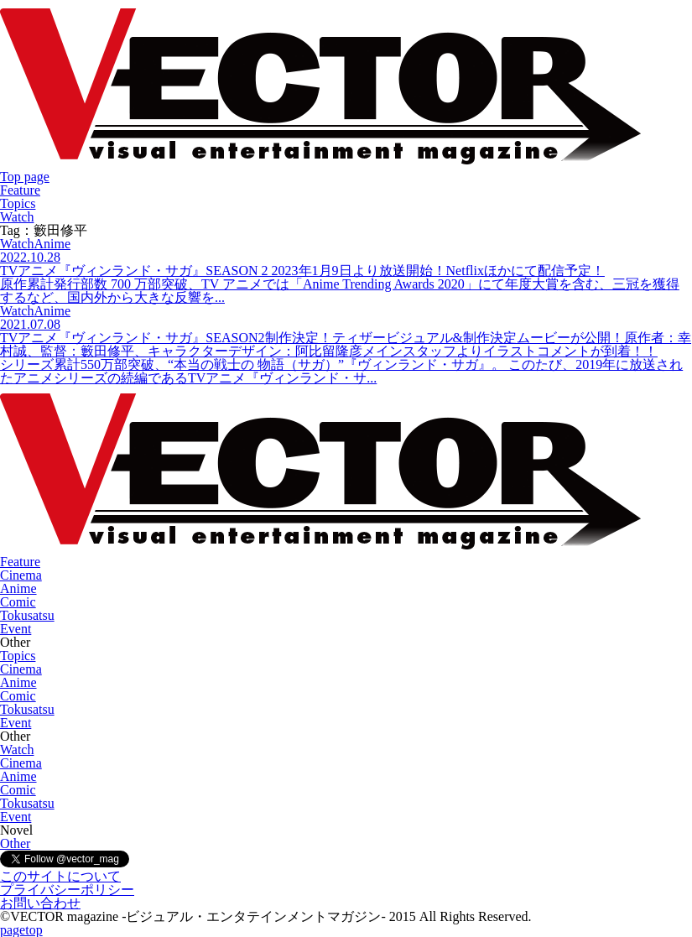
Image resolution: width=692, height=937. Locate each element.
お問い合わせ (40, 903)
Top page (24, 176)
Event (15, 629)
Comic (18, 602)
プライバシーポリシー (67, 889)
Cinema (21, 575)
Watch (17, 217)
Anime (18, 588)
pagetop (21, 930)
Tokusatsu (27, 615)
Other (15, 843)
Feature (20, 190)
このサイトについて (60, 876)
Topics (17, 203)
